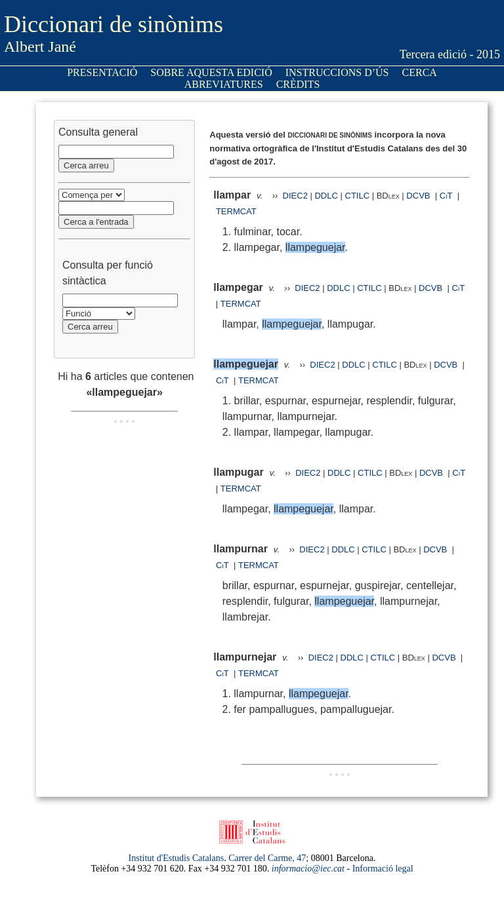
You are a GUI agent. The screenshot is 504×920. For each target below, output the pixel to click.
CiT (446, 196)
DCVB (419, 196)
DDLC (325, 196)
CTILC (357, 196)
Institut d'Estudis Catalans (176, 858)
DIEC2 (295, 196)
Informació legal (382, 868)
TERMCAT (236, 211)
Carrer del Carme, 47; (268, 858)
